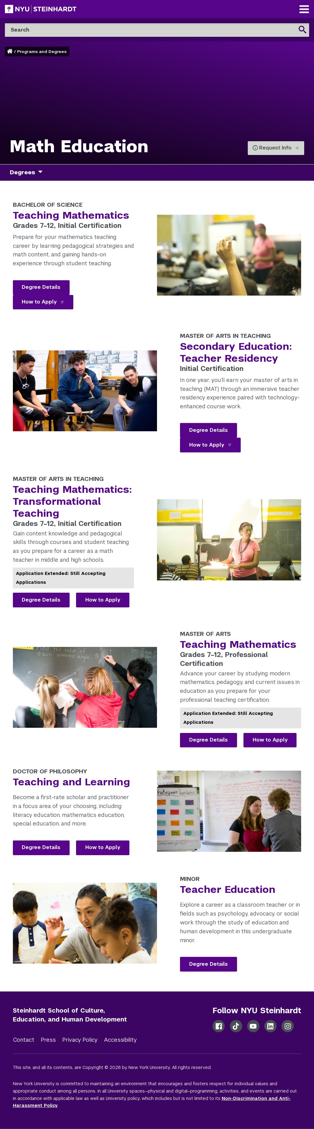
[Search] (157, 30)
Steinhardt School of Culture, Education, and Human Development (70, 1014)
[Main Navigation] (304, 10)
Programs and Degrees (42, 51)
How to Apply (43, 302)
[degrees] (42, 172)
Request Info (279, 148)
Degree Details (41, 287)
